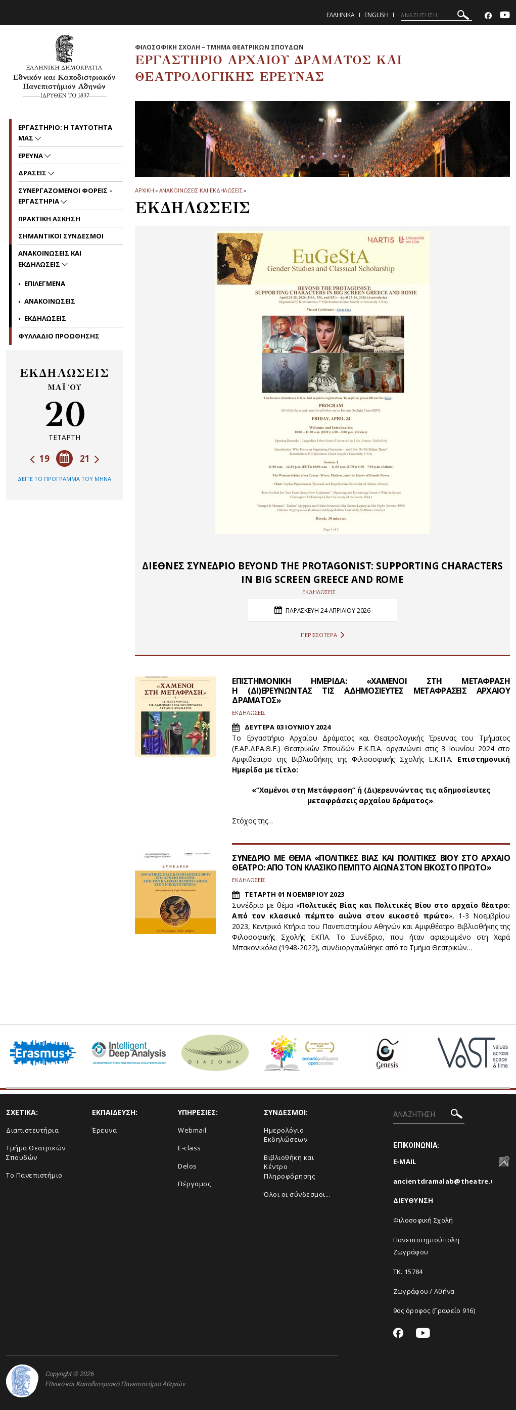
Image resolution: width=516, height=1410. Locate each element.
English (376, 15)
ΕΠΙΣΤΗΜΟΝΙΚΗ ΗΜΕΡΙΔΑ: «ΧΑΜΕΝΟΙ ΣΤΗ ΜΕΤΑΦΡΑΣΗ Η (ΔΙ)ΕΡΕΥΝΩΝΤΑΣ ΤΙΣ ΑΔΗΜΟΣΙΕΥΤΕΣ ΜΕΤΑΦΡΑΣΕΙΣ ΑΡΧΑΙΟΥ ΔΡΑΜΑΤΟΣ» (371, 690)
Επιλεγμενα (44, 283)
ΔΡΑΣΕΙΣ (33, 172)
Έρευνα (104, 1130)
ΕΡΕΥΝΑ (31, 155)
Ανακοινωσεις (49, 301)
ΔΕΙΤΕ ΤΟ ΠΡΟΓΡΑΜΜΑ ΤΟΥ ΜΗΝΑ (64, 478)
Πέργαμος (194, 1183)
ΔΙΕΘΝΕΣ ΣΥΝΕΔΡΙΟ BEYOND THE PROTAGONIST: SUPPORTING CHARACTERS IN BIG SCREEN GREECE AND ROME (322, 572)
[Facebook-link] (488, 16)
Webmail (192, 1130)
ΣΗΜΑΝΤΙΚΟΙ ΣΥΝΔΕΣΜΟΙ (61, 235)
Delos (187, 1166)
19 (40, 458)
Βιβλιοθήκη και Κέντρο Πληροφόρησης (289, 1167)
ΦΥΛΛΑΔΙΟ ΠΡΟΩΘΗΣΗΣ (59, 336)
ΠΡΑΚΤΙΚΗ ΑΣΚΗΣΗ (49, 218)
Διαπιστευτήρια (32, 1130)
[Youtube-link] (505, 16)
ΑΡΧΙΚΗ (144, 190)
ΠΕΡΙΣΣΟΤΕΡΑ (323, 635)
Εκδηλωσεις (45, 318)
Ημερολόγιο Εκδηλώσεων (285, 1135)
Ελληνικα (340, 15)
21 (90, 458)
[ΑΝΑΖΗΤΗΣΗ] (436, 15)
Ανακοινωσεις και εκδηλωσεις (201, 190)
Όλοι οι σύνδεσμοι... (297, 1194)
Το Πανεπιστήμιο (34, 1175)
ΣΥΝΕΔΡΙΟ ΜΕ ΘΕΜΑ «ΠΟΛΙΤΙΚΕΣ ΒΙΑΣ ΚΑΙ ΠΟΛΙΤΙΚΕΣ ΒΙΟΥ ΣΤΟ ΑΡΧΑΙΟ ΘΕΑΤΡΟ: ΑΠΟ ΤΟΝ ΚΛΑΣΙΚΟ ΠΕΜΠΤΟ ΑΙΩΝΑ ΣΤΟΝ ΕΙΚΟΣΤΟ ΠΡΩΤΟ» (371, 862)
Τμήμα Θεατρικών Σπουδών (36, 1152)
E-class (189, 1147)
